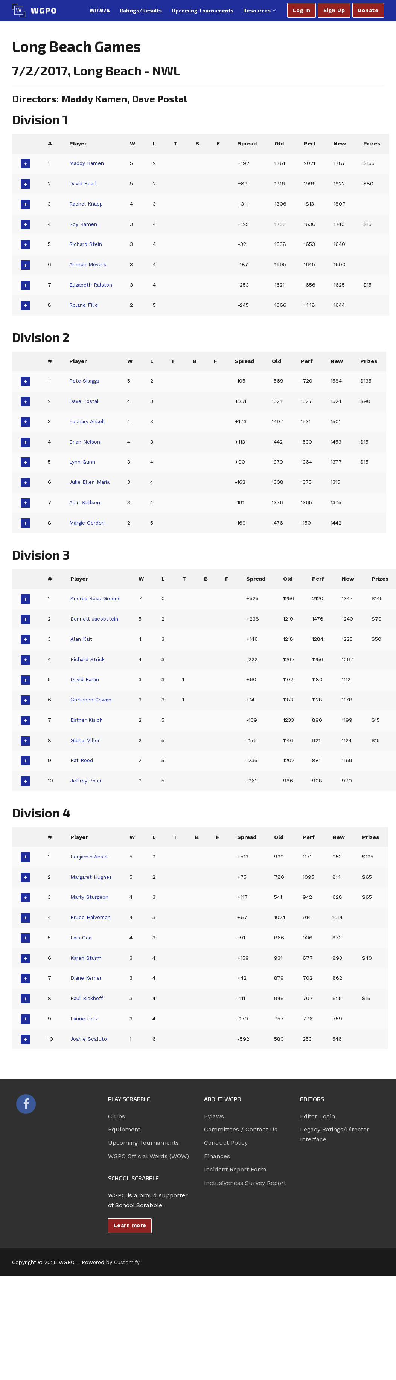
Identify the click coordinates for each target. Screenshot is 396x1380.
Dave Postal (85, 401)
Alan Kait (82, 639)
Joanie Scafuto (90, 1039)
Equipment (124, 1129)
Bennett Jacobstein (96, 619)
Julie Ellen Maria (90, 482)
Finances (217, 1156)
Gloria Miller (86, 740)
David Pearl (84, 183)
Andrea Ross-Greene (97, 598)
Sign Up (334, 10)
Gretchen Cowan (92, 700)
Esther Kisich (87, 720)
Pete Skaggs (85, 381)
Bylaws (214, 1116)
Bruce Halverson (92, 917)
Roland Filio (84, 305)
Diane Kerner (87, 978)
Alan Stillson (85, 502)
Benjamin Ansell (91, 857)
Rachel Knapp (87, 204)
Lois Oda (82, 938)
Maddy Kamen (88, 163)
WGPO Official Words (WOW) (148, 1156)
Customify (126, 1262)
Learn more (130, 1225)
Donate (368, 10)
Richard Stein (86, 244)
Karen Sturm (87, 958)
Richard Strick (89, 659)
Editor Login (317, 1116)
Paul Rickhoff (87, 998)
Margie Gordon (88, 523)
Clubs (116, 1116)
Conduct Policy (226, 1142)
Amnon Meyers (89, 264)
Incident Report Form (235, 1169)
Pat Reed (82, 760)
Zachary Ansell (88, 421)
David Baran (86, 679)
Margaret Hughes (93, 877)
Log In (302, 10)
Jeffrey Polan (87, 781)
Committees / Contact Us (240, 1129)
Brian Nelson (86, 442)
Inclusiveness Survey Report (245, 1182)
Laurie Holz (85, 1019)
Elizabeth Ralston (92, 285)
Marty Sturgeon (90, 897)
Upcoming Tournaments (143, 1142)
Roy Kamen (84, 224)
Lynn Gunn (83, 462)
